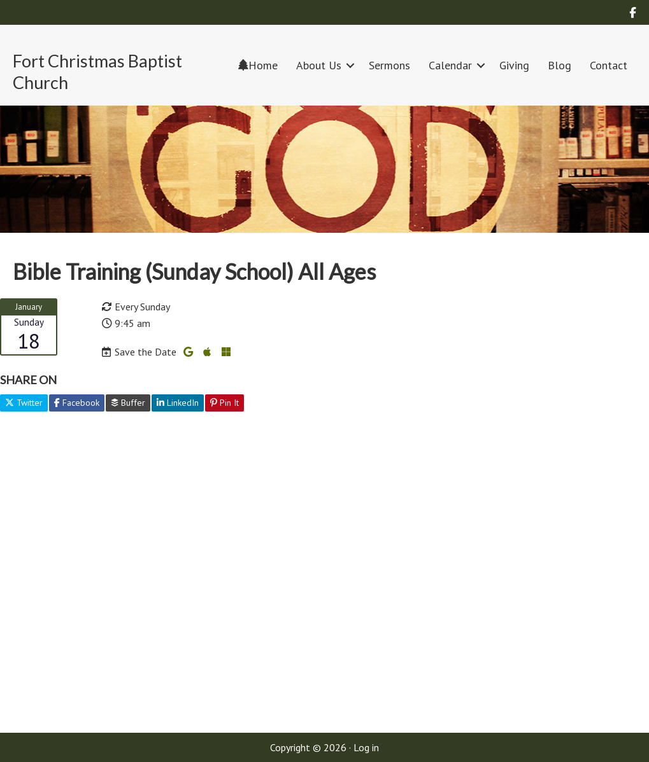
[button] (350, 65)
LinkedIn (178, 402)
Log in (366, 747)
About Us (318, 65)
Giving (514, 65)
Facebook (76, 402)
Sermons (389, 65)
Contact (608, 65)
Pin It (224, 402)
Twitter (24, 402)
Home (258, 65)
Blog (559, 65)
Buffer (128, 402)
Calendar (450, 65)
